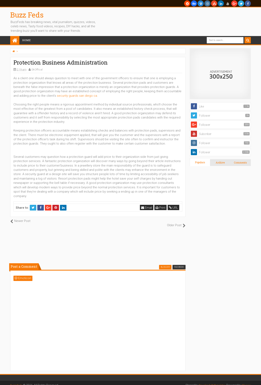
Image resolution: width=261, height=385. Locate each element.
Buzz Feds (27, 14)
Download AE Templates (209, 381)
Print (161, 208)
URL (174, 208)
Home (26, 40)
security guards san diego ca (77, 96)
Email (147, 208)
